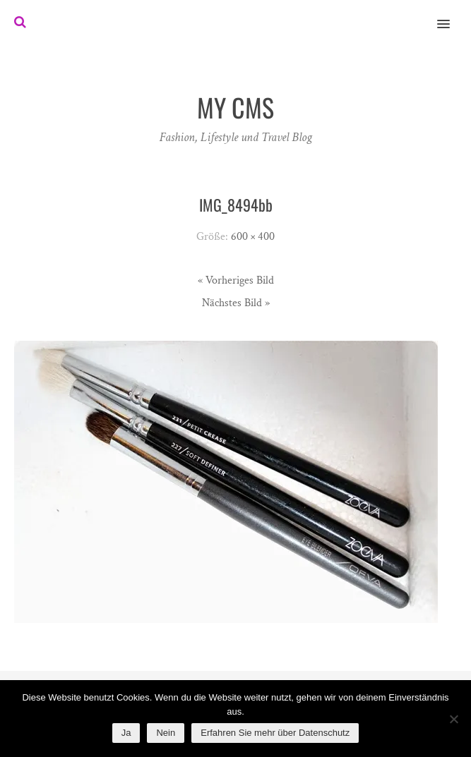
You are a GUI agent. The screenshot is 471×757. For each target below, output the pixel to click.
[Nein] (453, 719)
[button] (451, 15)
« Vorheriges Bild (236, 280)
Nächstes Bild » (236, 303)
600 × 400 (253, 236)
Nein (165, 732)
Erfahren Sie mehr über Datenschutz (275, 732)
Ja (126, 732)
